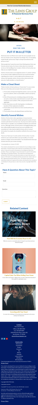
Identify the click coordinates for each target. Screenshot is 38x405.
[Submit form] (5, 201)
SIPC (2, 396)
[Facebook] (20, 18)
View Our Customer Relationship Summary (19, 5)
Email (4, 181)
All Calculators (19, 359)
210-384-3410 (19, 21)
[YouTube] (18, 18)
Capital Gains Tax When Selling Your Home (19, 275)
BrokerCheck (4, 363)
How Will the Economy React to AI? (19, 239)
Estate (19, 347)
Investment (19, 345)
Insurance (19, 349)
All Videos (19, 358)
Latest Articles (19, 356)
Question (4, 189)
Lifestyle (19, 354)
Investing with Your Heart (19, 312)
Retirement (19, 343)
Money (19, 352)
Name (4, 172)
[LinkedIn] (16, 18)
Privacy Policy (4, 401)
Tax (19, 351)
